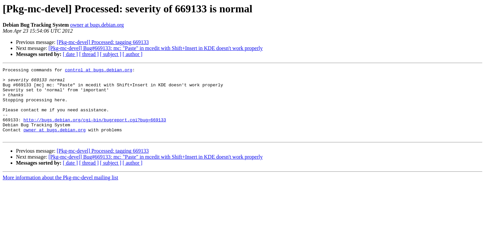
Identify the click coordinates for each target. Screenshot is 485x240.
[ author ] (133, 54)
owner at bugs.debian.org (97, 25)
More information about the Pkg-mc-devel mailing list (60, 191)
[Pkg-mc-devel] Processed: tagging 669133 (103, 42)
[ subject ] (110, 54)
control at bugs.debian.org (98, 71)
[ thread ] (89, 54)
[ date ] (70, 54)
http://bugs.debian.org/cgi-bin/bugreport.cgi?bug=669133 (94, 131)
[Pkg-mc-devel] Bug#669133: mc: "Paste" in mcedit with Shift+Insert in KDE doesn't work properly (156, 48)
